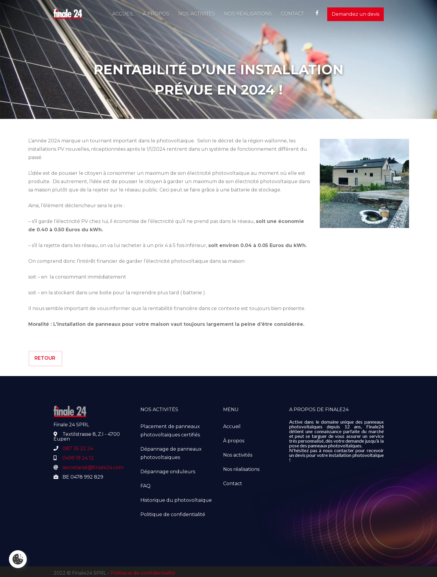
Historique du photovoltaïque (176, 500)
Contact (292, 14)
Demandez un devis (355, 14)
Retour (45, 358)
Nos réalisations (248, 14)
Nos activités (196, 14)
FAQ (145, 486)
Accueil (123, 14)
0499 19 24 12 (78, 458)
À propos (156, 14)
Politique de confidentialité (172, 514)
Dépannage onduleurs (167, 471)
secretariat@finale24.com (92, 467)
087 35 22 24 (77, 448)
